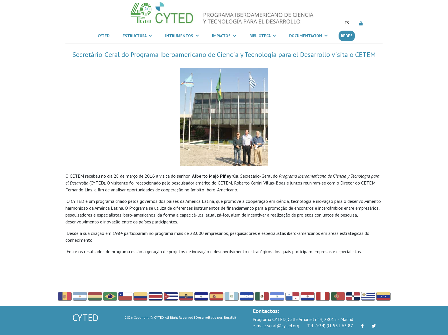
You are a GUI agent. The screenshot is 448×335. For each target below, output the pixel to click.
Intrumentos (182, 35)
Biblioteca (262, 35)
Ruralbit (230, 317)
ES (347, 22)
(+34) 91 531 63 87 (330, 325)
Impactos (224, 35)
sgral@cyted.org (276, 325)
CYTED (105, 35)
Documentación (308, 35)
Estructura (137, 35)
